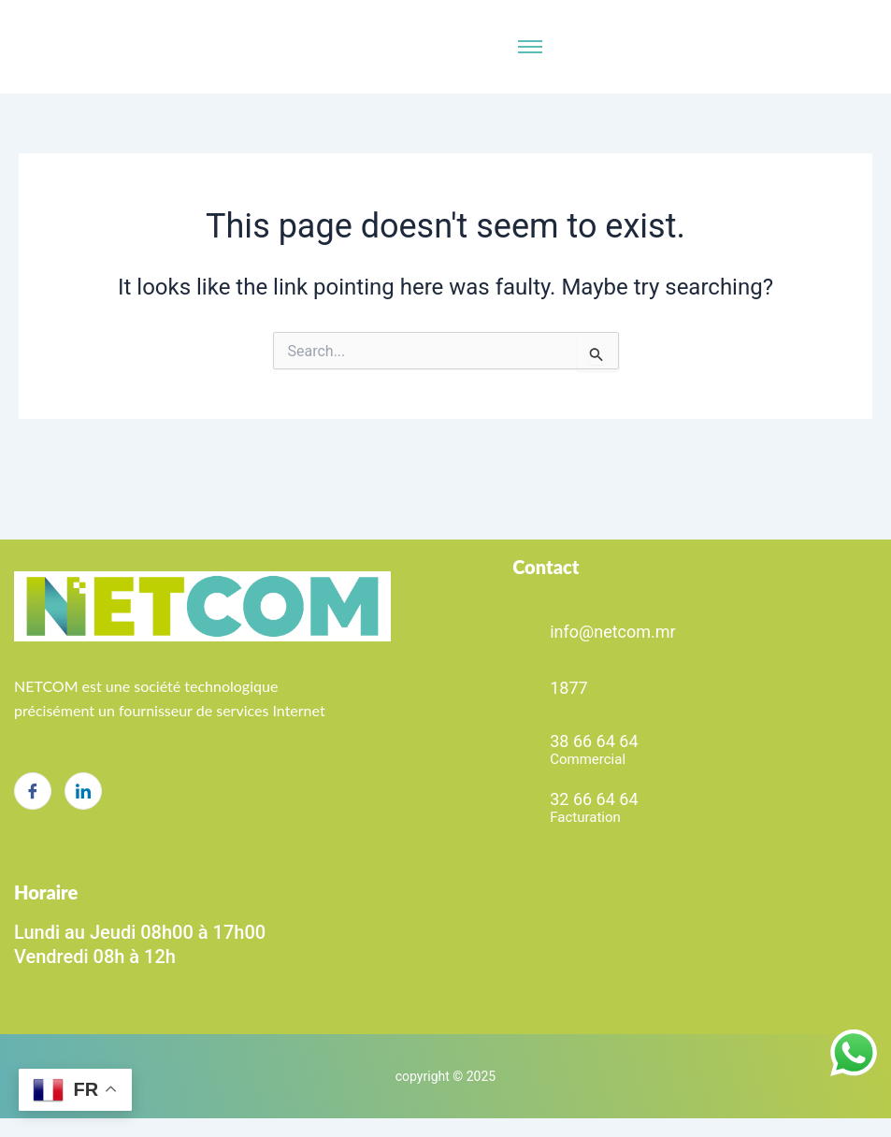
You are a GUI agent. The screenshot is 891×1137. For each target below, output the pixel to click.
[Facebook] (32, 791)
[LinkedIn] (83, 791)
